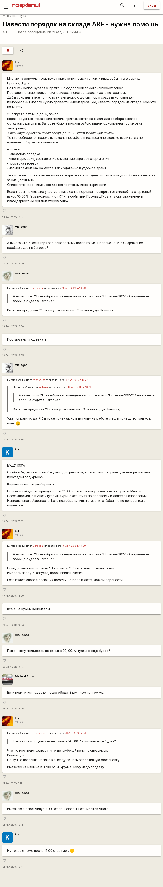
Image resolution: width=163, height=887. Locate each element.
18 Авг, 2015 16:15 (12, 217)
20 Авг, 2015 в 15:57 (77, 733)
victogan (38, 288)
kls (49, 32)
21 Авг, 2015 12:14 (12, 824)
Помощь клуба (14, 16)
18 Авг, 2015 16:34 (13, 326)
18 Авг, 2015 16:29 (13, 263)
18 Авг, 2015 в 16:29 (74, 288)
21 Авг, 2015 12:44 (67, 32)
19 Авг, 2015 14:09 (13, 595)
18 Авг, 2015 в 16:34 (76, 380)
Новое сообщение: (31, 32)
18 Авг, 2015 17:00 (13, 521)
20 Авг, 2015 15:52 (13, 625)
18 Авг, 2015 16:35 (13, 355)
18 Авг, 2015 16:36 (13, 439)
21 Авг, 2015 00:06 (13, 708)
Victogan (21, 226)
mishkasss (22, 273)
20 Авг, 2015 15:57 (13, 666)
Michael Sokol (24, 676)
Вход (152, 5)
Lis (17, 62)
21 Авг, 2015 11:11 (12, 783)
